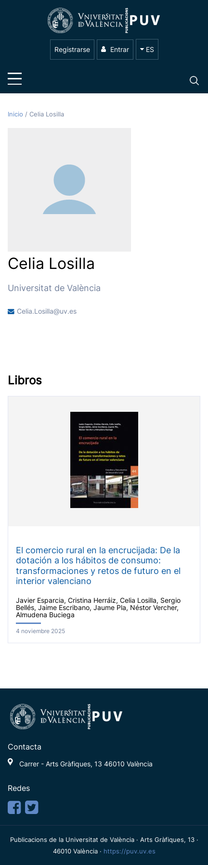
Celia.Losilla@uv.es (47, 311)
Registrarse (72, 49)
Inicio (16, 114)
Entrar (115, 49)
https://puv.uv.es (130, 851)
